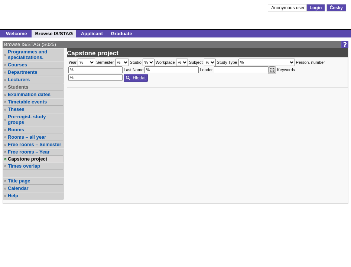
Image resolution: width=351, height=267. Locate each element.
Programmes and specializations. (27, 54)
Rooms (16, 129)
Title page (19, 181)
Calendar (18, 188)
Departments (22, 72)
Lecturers (19, 79)
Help (13, 195)
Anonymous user (288, 7)
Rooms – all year (27, 137)
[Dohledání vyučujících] (272, 70)
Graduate (121, 33)
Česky (336, 7)
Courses (17, 64)
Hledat (136, 77)
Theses (16, 109)
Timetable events (27, 102)
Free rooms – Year (29, 152)
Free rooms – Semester (34, 144)
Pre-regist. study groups (27, 119)
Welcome (16, 33)
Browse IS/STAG (54, 33)
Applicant (92, 33)
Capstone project (27, 159)
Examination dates (29, 94)
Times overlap (24, 166)
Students (18, 87)
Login (316, 7)
